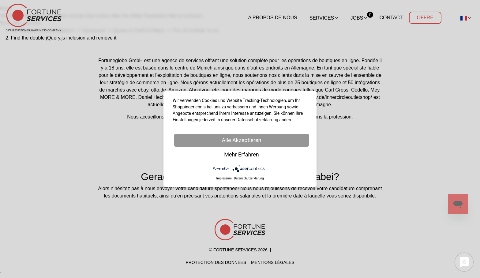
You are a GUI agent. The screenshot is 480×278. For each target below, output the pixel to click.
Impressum (223, 178)
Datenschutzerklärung (249, 178)
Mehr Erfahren (241, 154)
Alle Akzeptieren (241, 140)
